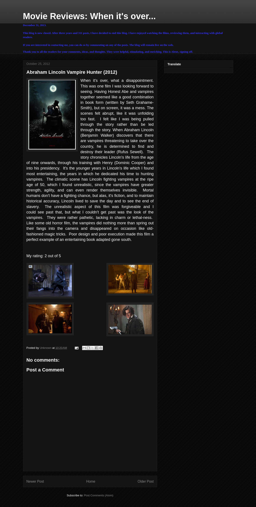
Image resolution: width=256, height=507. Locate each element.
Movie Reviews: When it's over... (89, 16)
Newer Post (35, 481)
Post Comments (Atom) (98, 495)
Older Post (146, 481)
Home (90, 481)
